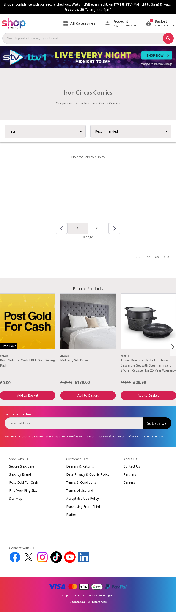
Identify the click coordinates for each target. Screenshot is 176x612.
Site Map (15, 498)
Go (98, 228)
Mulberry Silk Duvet (74, 360)
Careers (129, 482)
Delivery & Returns (80, 466)
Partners (130, 474)
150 (166, 257)
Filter (13, 131)
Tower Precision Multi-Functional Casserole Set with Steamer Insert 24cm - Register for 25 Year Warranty (148, 365)
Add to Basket (27, 395)
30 (148, 257)
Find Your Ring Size (23, 490)
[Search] (168, 38)
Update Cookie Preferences (88, 602)
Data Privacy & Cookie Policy (87, 474)
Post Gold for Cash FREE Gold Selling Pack (27, 362)
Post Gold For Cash (23, 482)
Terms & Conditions (81, 482)
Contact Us (132, 466)
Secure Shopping (21, 466)
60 (157, 257)
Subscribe (157, 423)
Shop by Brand (20, 474)
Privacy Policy (125, 436)
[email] (74, 423)
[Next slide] (173, 347)
